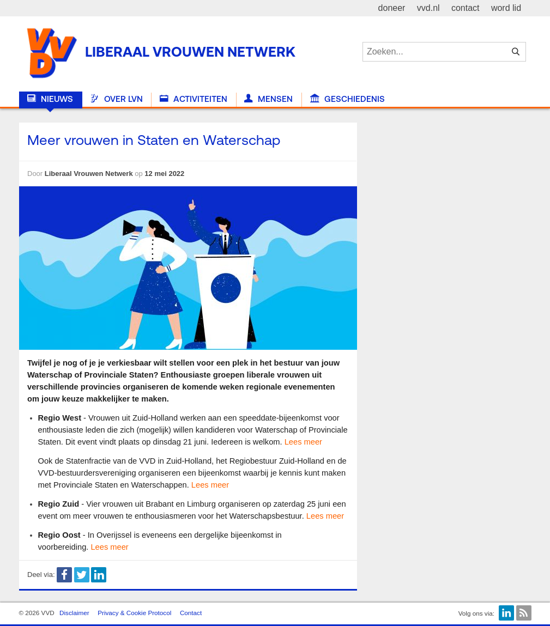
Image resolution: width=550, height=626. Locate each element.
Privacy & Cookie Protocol (134, 612)
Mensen (268, 99)
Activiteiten (193, 99)
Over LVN (116, 99)
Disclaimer (74, 612)
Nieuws (50, 99)
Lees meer (303, 441)
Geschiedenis (347, 99)
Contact (191, 612)
